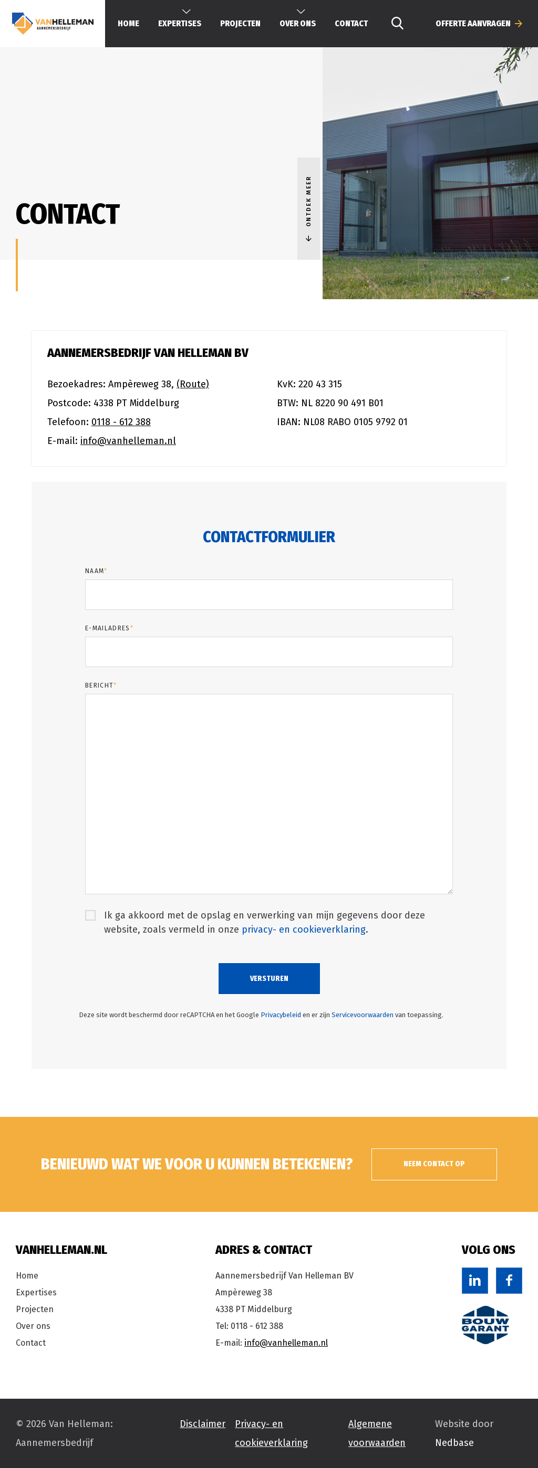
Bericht (101, 685)
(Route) (193, 384)
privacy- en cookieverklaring (304, 929)
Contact (351, 23)
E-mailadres (109, 628)
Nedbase (454, 1443)
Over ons (33, 1326)
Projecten (240, 23)
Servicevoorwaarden (363, 1015)
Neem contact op (441, 1163)
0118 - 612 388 (121, 422)
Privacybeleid (281, 1015)
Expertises (36, 1292)
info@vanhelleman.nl (128, 441)
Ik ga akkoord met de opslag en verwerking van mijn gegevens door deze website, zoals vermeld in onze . (264, 922)
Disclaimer (202, 1424)
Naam (96, 571)
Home (128, 23)
